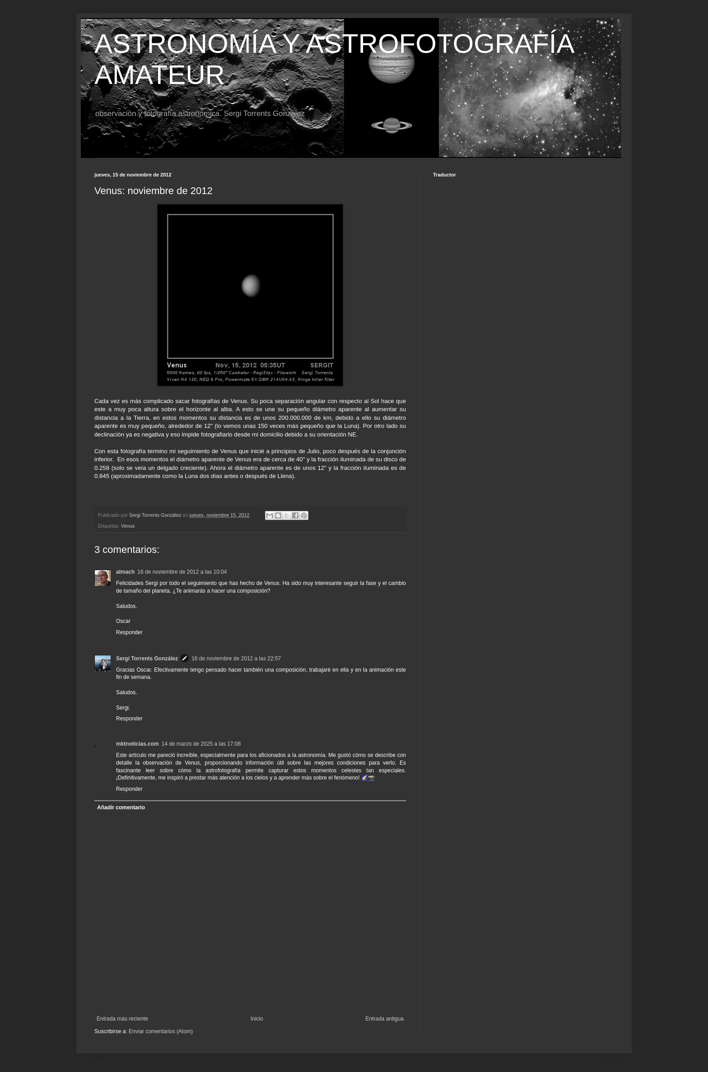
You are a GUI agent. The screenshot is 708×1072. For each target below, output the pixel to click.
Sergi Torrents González (147, 658)
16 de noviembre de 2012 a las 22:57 (236, 658)
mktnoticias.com (137, 744)
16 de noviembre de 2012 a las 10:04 (182, 572)
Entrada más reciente (122, 1019)
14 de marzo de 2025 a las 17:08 (201, 744)
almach (125, 572)
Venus (128, 526)
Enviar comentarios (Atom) (161, 1031)
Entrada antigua (384, 1019)
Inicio (257, 1019)
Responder (129, 632)
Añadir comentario (121, 807)
